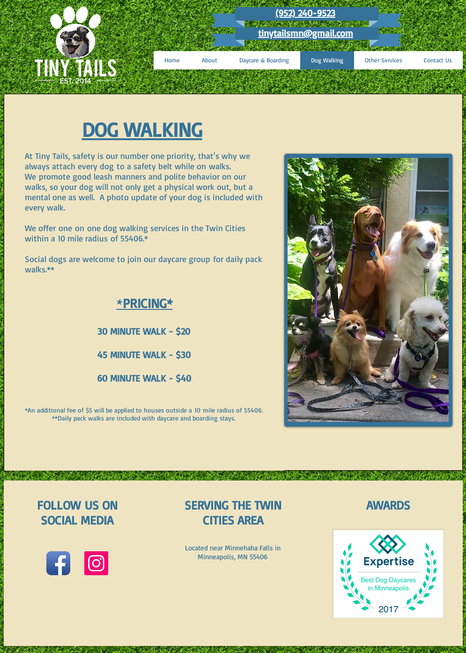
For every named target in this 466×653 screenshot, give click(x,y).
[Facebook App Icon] (58, 563)
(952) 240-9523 (305, 13)
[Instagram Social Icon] (96, 563)
